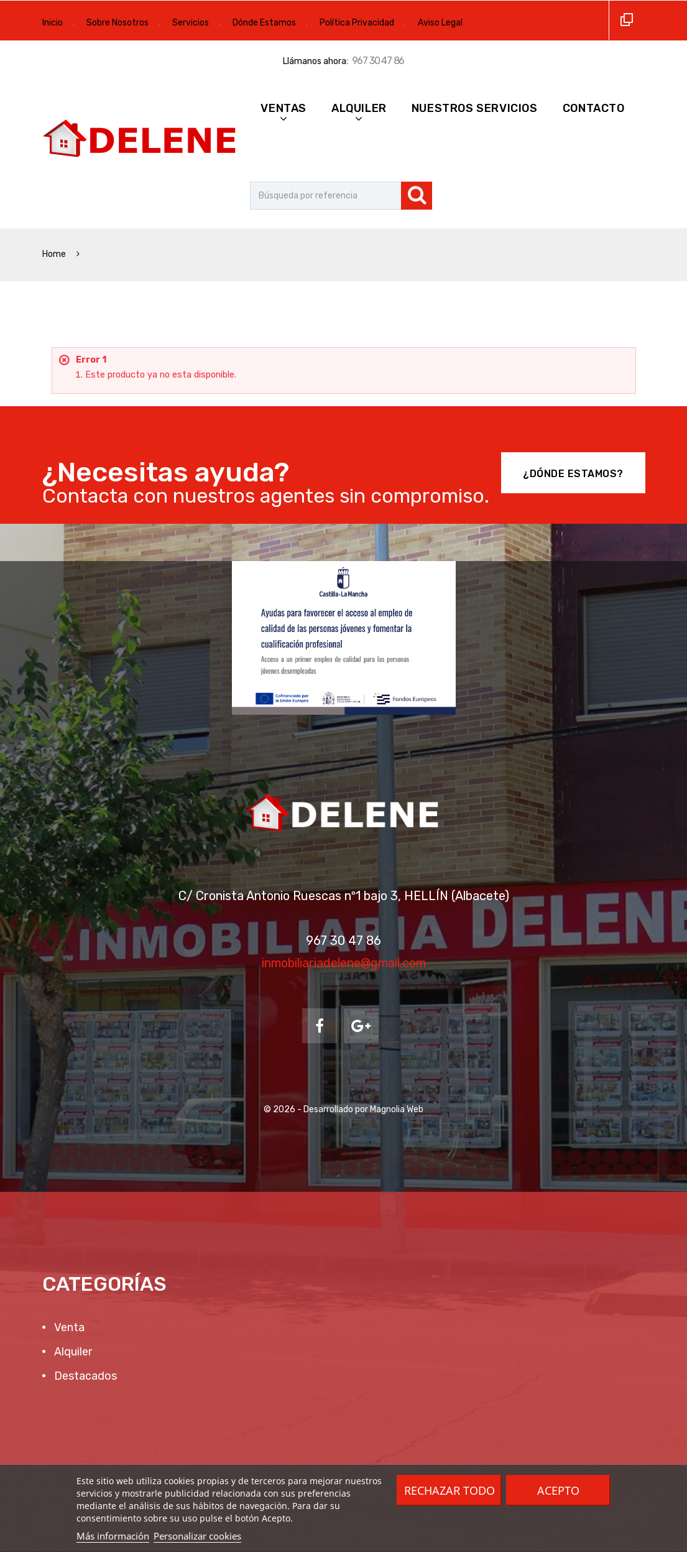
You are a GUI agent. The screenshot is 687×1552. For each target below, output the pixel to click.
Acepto (558, 1490)
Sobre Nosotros (117, 22)
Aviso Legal (440, 22)
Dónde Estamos (264, 22)
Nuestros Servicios (475, 108)
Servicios (190, 22)
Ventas (284, 108)
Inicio (52, 22)
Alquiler (359, 108)
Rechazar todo (449, 1490)
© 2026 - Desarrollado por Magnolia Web (343, 1109)
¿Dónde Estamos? (573, 474)
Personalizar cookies (197, 1536)
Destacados (84, 1376)
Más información (112, 1536)
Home (55, 254)
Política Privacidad (357, 22)
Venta (68, 1327)
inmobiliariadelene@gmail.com (344, 962)
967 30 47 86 (378, 61)
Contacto (594, 108)
